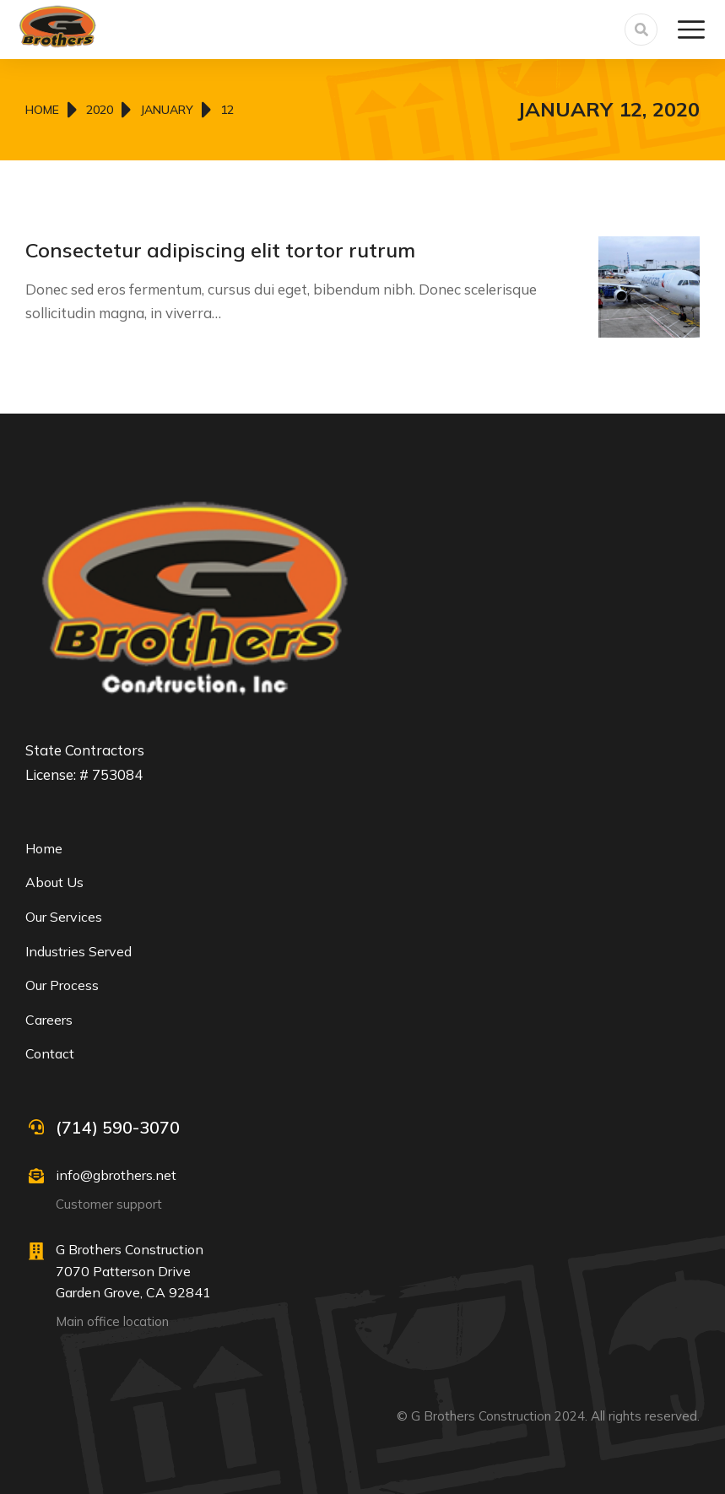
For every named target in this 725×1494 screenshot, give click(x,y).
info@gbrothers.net (116, 1175)
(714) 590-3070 (118, 1127)
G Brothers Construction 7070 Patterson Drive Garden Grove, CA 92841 (133, 1271)
